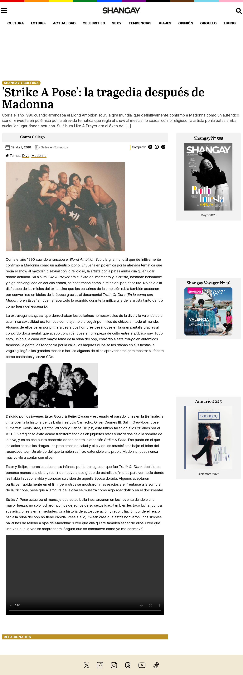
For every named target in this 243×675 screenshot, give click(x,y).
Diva (25, 155)
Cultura (15, 23)
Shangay (12, 83)
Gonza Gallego (32, 137)
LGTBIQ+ (38, 23)
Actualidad (64, 23)
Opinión (185, 23)
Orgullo (208, 23)
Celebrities (94, 23)
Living (230, 23)
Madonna (38, 155)
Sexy (117, 23)
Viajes (165, 23)
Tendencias (140, 23)
